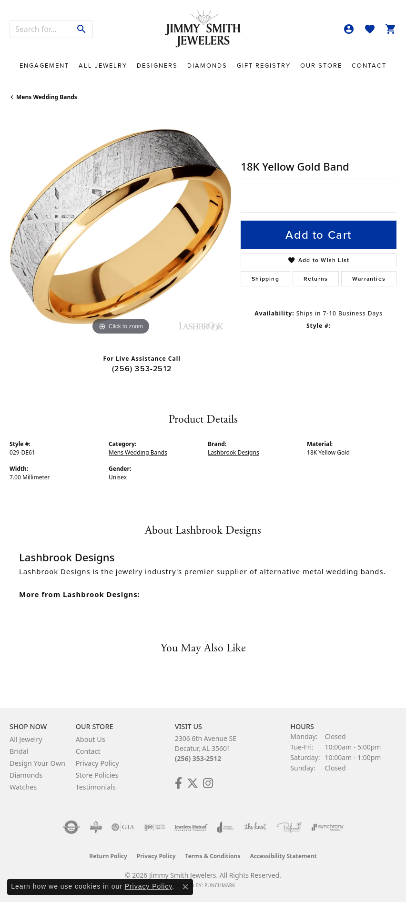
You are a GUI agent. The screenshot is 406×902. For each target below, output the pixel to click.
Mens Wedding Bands (46, 97)
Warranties (369, 278)
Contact (369, 65)
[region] (120, 226)
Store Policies (97, 775)
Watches (23, 786)
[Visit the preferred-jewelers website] (289, 827)
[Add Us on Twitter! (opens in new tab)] (192, 783)
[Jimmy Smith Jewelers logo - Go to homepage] (203, 29)
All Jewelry (103, 65)
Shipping (265, 278)
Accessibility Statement (283, 856)
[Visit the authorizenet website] (71, 827)
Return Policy (108, 856)
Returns (316, 278)
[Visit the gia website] (123, 827)
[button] (349, 29)
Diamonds (207, 65)
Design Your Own (37, 763)
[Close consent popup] (185, 887)
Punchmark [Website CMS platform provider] (219, 885)
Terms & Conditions (213, 856)
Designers (157, 65)
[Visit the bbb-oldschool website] (96, 827)
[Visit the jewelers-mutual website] (190, 827)
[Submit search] (81, 29)
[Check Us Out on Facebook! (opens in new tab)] (178, 783)
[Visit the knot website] (255, 827)
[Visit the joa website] (225, 827)
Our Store (321, 65)
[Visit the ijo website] (154, 827)
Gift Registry (264, 65)
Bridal (19, 751)
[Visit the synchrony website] (327, 827)
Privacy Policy (97, 763)
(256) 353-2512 (142, 368)
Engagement (44, 65)
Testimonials (96, 786)
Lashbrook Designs (233, 452)
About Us (90, 739)
